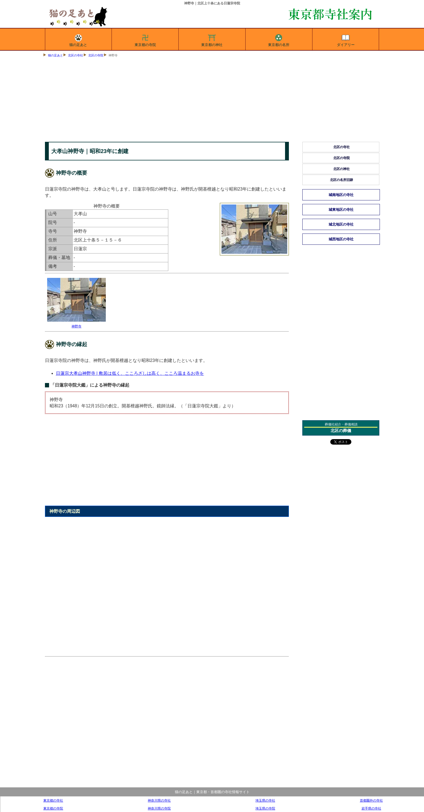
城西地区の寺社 (341, 239)
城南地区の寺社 (341, 195)
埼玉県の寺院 (265, 808)
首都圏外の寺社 (371, 800)
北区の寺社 (75, 55)
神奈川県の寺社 (159, 800)
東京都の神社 (212, 39)
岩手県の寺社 (371, 808)
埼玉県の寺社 (265, 800)
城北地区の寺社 (341, 224)
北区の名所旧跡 (341, 180)
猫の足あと (78, 39)
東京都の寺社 (53, 800)
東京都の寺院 (145, 39)
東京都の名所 (278, 39)
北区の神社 (341, 169)
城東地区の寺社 (341, 210)
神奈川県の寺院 (159, 808)
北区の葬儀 (341, 430)
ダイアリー (346, 39)
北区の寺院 (95, 55)
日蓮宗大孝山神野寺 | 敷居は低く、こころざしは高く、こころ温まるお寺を (130, 373)
